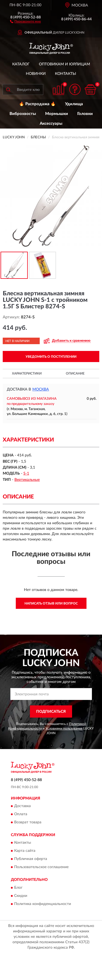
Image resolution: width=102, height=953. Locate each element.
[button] (25, 21)
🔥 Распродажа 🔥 (37, 104)
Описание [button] (75, 373)
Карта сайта (24, 851)
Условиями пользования (63, 728)
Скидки (20, 896)
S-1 (26, 473)
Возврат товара (27, 822)
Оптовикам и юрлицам (64, 64)
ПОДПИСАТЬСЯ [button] (51, 712)
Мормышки (56, 114)
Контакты (65, 74)
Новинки (36, 74)
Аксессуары (51, 123)
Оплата (20, 814)
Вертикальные (27, 480)
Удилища (74, 104)
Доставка (22, 806)
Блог (18, 888)
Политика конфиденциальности (42, 904)
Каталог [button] (21, 64)
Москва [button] (40, 389)
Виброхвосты (23, 114)
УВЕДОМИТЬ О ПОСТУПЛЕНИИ (51, 356)
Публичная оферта (30, 859)
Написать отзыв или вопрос (51, 603)
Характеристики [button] (27, 373)
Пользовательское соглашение (41, 867)
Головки (85, 114)
